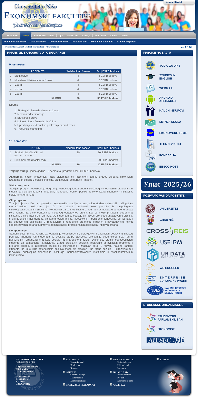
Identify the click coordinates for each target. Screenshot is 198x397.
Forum (124, 35)
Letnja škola (170, 121)
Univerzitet (169, 208)
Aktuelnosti (100, 35)
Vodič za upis (169, 65)
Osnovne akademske (15, 41)
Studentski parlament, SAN (170, 318)
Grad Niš (167, 219)
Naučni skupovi (171, 110)
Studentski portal (126, 41)
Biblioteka (75, 365)
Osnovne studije (77, 374)
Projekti (121, 377)
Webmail (166, 88)
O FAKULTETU (74, 359)
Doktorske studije (59, 41)
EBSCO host (168, 166)
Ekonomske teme (173, 133)
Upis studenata (124, 362)
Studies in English (167, 77)
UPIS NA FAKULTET (124, 359)
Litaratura (121, 368)
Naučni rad (72, 35)
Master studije (38, 41)
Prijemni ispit (123, 365)
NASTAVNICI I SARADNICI (80, 385)
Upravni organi (77, 362)
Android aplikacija (168, 99)
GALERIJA (119, 385)
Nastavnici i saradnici (44, 35)
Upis (61, 35)
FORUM (164, 359)
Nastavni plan (80, 41)
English (178, 2)
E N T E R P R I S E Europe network (173, 279)
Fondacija (167, 155)
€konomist (166, 329)
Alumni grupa (170, 144)
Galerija (86, 35)
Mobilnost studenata (102, 41)
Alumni (113, 35)
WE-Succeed (169, 268)
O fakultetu (12, 35)
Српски (170, 2)
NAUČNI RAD (120, 372)
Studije (25, 35)
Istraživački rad (124, 374)
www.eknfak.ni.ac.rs (14, 47)
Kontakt (74, 368)
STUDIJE (71, 372)
